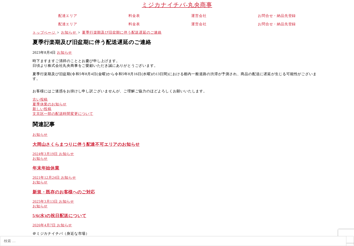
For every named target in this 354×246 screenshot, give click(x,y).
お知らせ (64, 52)
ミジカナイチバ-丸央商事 (177, 5)
